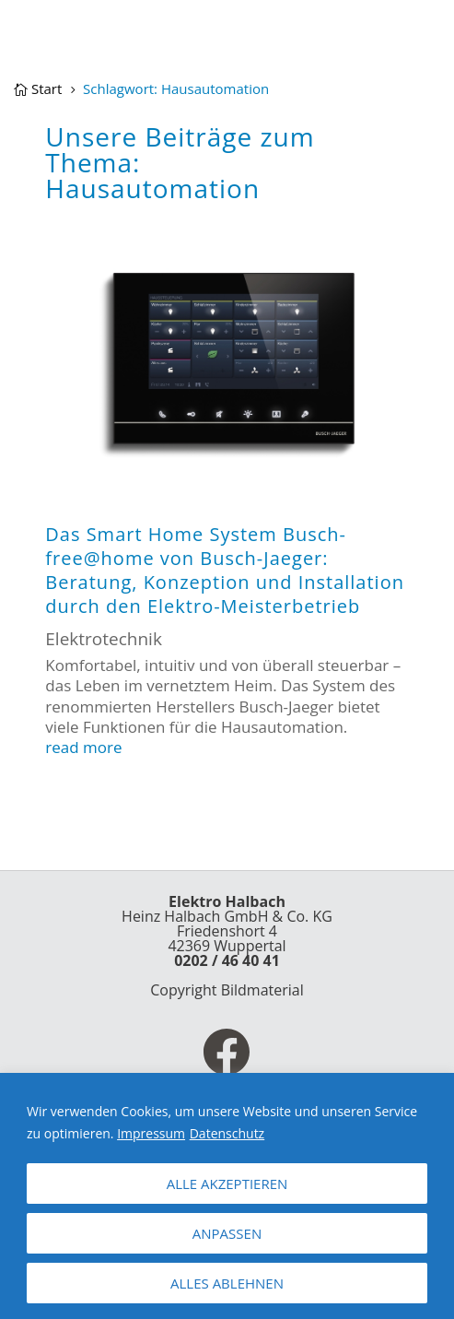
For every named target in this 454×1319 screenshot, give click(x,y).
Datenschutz (227, 1133)
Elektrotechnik (103, 639)
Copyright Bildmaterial (227, 990)
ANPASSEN (227, 1233)
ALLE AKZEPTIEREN (227, 1183)
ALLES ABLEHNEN (227, 1283)
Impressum (151, 1133)
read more (83, 747)
